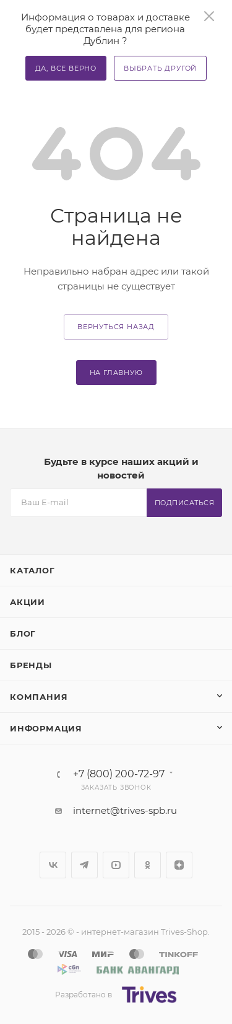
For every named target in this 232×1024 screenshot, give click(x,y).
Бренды (31, 665)
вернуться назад (116, 326)
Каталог (32, 570)
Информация (46, 728)
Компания (38, 697)
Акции (27, 602)
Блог (23, 633)
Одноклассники (147, 865)
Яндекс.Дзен (179, 865)
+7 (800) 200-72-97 (119, 774)
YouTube (116, 865)
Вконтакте (53, 865)
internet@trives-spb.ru (125, 810)
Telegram (84, 865)
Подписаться (185, 502)
